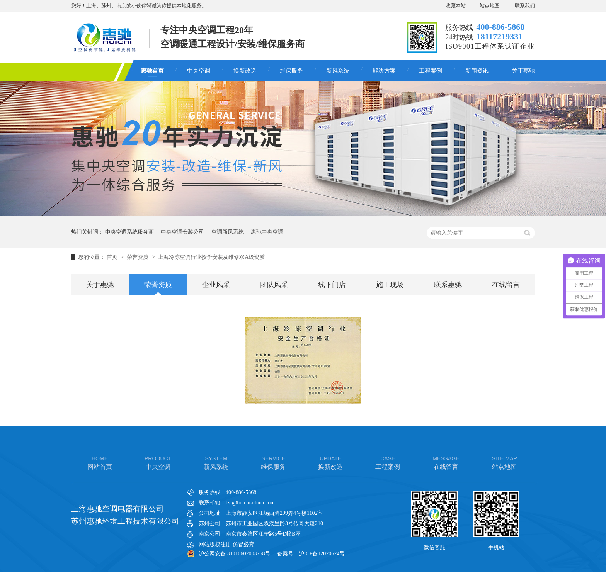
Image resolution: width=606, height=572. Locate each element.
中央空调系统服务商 (129, 232)
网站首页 (99, 462)
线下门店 (332, 285)
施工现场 (390, 285)
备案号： (288, 554)
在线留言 (506, 285)
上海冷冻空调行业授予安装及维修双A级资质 (211, 257)
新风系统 (337, 71)
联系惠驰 (448, 285)
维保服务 (291, 71)
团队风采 (274, 285)
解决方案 (384, 71)
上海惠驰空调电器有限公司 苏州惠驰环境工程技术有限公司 (125, 514)
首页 (113, 257)
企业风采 (216, 285)
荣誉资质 (138, 257)
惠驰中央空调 (267, 232)
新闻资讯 (477, 71)
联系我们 (525, 5)
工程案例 (430, 71)
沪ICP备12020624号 (322, 554)
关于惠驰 (523, 71)
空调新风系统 (227, 232)
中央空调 (198, 71)
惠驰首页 (152, 71)
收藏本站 (456, 5)
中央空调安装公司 (182, 232)
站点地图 (490, 5)
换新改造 (245, 71)
